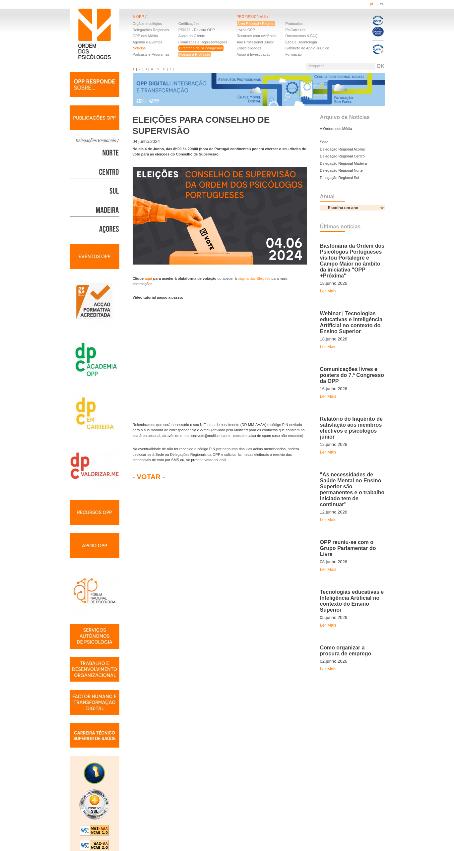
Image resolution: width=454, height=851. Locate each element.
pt (371, 4)
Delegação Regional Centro (342, 156)
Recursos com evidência (257, 36)
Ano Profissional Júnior (255, 42)
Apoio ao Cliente (191, 36)
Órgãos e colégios (147, 24)
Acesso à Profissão (194, 54)
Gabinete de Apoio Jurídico (307, 48)
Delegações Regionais (151, 30)
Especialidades (249, 48)
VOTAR (149, 476)
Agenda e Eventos (147, 42)
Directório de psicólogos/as (201, 48)
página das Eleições (254, 278)
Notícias (139, 48)
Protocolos (293, 24)
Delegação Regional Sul (339, 178)
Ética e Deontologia (301, 42)
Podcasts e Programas (151, 54)
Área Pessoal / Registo (256, 24)
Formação (293, 54)
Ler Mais (328, 290)
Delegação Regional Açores (342, 149)
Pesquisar (315, 66)
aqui (149, 278)
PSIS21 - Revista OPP (196, 30)
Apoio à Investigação (254, 54)
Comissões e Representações (202, 42)
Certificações (189, 24)
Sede (324, 142)
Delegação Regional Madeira (343, 163)
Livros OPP (246, 30)
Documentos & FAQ (301, 36)
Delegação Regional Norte (341, 170)
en (382, 4)
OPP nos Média (145, 36)
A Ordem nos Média (336, 129)
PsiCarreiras (295, 30)
